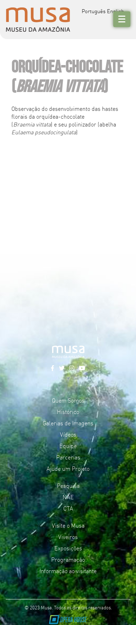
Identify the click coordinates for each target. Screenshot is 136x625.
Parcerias (68, 457)
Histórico (68, 411)
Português (93, 11)
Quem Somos (68, 400)
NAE (68, 497)
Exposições (68, 548)
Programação (68, 559)
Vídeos (68, 434)
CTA (68, 508)
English (115, 11)
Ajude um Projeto (68, 468)
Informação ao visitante (68, 571)
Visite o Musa (68, 525)
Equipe (68, 445)
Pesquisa (68, 485)
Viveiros (68, 536)
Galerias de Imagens (68, 423)
